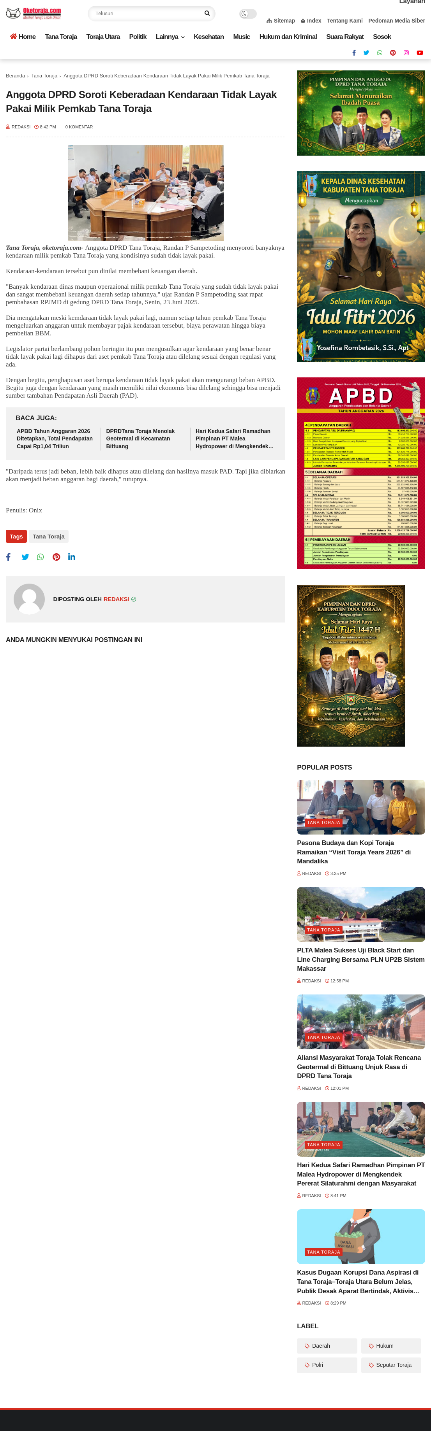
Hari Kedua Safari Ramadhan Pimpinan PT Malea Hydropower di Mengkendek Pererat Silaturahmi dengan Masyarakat (233, 439)
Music (241, 36)
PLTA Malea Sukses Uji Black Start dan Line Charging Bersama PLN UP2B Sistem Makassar (361, 960)
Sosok (382, 36)
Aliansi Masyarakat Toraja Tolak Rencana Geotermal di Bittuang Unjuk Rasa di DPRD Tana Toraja (359, 1067)
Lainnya (167, 36)
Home (22, 36)
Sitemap (281, 21)
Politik (138, 36)
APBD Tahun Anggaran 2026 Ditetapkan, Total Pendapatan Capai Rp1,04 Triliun (55, 438)
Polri (317, 1365)
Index (311, 21)
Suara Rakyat (345, 36)
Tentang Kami (345, 21)
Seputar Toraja (393, 1365)
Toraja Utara (103, 36)
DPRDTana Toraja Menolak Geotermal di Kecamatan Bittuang (140, 438)
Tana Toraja (61, 36)
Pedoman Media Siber (397, 21)
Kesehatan (209, 36)
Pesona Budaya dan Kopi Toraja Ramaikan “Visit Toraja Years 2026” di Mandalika (354, 852)
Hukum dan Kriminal (288, 36)
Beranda (15, 76)
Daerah (320, 1346)
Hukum (384, 1346)
